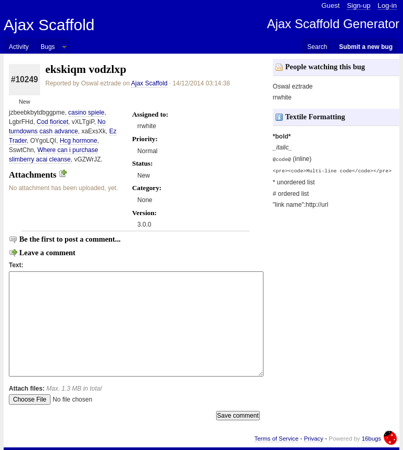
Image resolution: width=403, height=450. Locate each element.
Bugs (48, 47)
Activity (19, 47)
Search (317, 47)
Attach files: (55, 388)
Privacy (313, 438)
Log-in (387, 5)
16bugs (371, 438)
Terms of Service (276, 438)
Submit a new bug (366, 47)
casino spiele (86, 112)
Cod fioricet (52, 122)
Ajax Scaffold (49, 24)
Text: (16, 265)
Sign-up (358, 5)
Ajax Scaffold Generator (333, 24)
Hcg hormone (78, 140)
